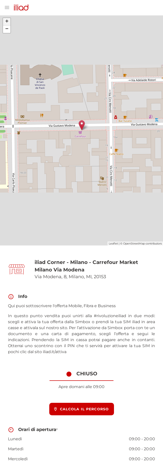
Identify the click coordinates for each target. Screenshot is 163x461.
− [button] (6, 29)
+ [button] (6, 21)
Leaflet (113, 243)
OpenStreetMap (134, 243)
